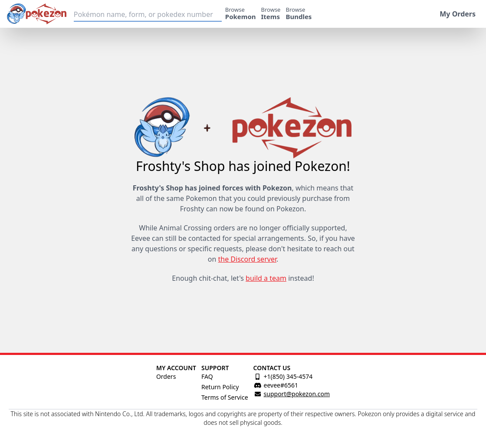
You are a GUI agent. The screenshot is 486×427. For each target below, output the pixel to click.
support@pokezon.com (297, 394)
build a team (266, 278)
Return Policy (220, 387)
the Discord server (247, 259)
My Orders (458, 14)
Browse (240, 13)
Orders (166, 376)
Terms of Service (224, 397)
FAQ (207, 376)
